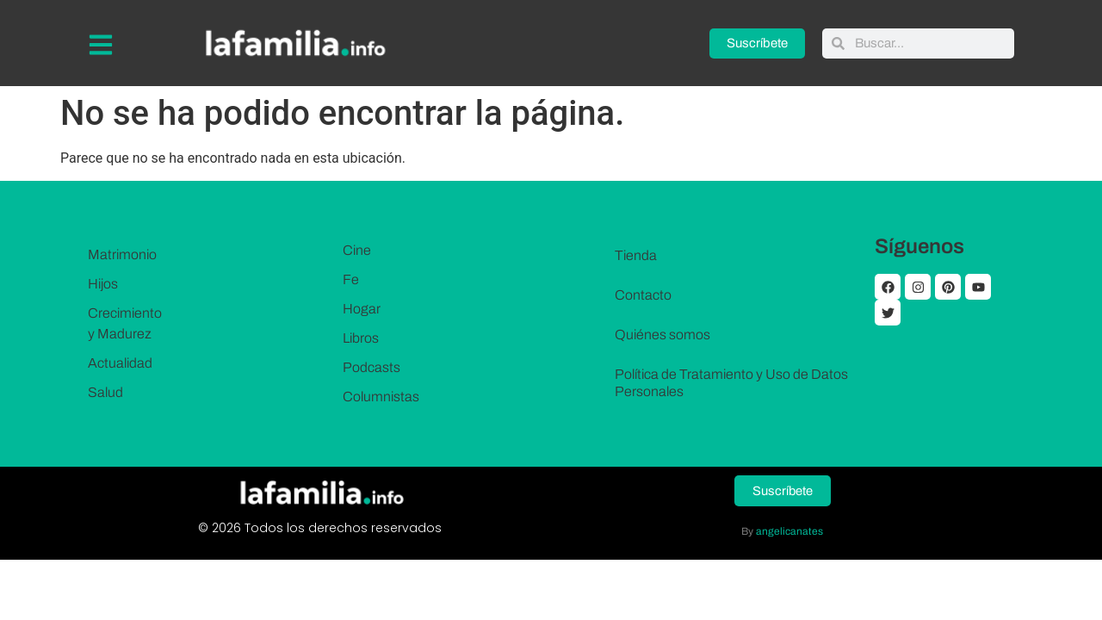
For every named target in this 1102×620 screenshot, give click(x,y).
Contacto (643, 295)
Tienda (636, 255)
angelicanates (789, 530)
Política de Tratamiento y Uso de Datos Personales (731, 383)
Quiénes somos (662, 334)
